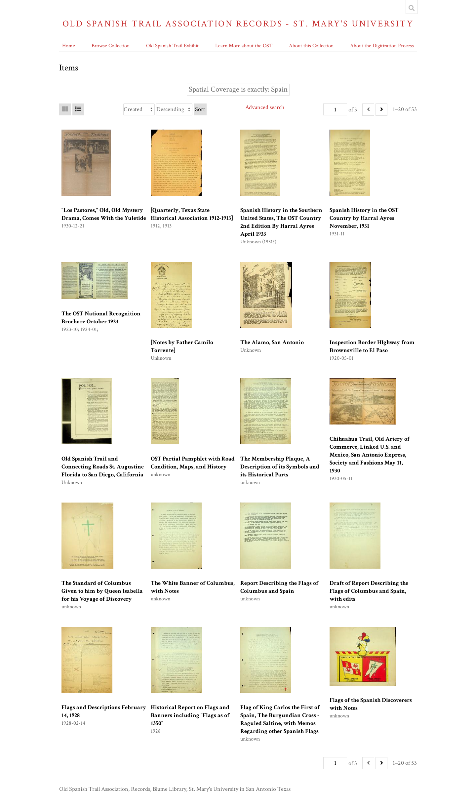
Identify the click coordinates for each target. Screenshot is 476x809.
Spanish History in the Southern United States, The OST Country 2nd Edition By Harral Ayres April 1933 (281, 222)
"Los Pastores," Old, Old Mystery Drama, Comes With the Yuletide (103, 214)
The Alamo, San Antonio (272, 342)
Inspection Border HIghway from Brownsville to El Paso (372, 346)
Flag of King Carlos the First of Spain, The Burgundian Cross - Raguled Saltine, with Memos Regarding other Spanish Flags (280, 719)
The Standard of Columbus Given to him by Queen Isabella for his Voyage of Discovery (102, 591)
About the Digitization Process (382, 45)
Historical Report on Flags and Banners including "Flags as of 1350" (190, 715)
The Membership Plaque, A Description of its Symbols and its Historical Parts (279, 466)
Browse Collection (111, 45)
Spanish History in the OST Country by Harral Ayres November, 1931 (364, 218)
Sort (200, 109)
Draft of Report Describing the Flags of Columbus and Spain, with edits (369, 591)
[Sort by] (139, 109)
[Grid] (65, 109)
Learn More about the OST (243, 45)
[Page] (335, 109)
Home (68, 45)
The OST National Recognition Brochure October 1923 (100, 317)
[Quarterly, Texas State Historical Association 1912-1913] (192, 214)
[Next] (381, 109)
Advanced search (264, 107)
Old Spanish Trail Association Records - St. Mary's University (238, 23)
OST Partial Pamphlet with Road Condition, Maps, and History (193, 462)
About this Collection (311, 45)
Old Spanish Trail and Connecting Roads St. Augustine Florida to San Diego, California (102, 466)
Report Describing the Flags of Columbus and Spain (279, 587)
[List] (78, 109)
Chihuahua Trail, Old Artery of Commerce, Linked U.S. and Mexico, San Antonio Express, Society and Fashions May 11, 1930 (370, 454)
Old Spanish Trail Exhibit (172, 45)
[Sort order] (174, 109)
